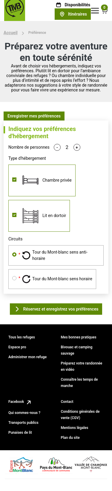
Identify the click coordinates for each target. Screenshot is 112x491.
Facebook (20, 402)
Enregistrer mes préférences (34, 116)
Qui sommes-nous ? (24, 413)
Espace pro (17, 347)
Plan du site (70, 438)
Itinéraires (73, 14)
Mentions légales (74, 428)
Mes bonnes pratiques (78, 337)
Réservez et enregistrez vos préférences (56, 309)
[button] (95, 10)
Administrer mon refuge (27, 357)
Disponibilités (72, 4)
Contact (67, 402)
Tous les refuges (21, 337)
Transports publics (23, 423)
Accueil (11, 32)
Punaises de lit (20, 432)
